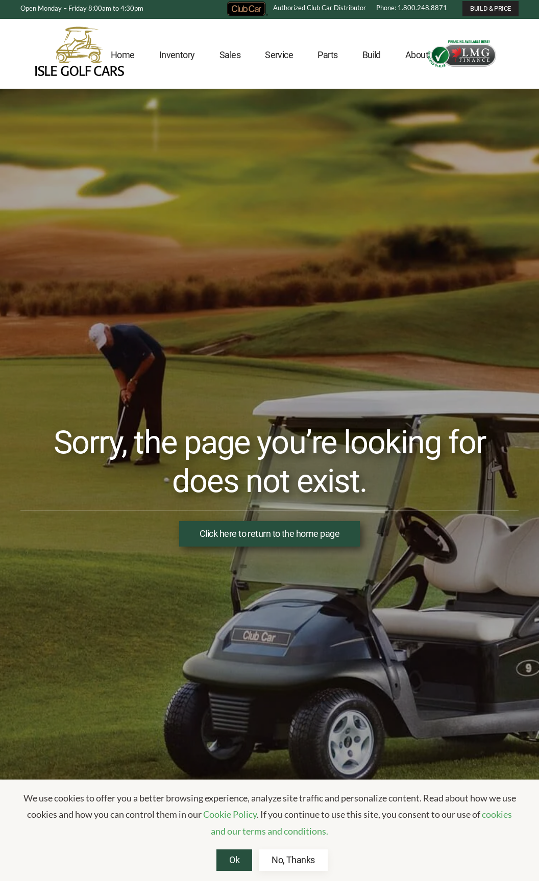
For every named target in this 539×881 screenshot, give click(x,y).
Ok (234, 859)
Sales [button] (229, 54)
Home (123, 54)
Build (371, 54)
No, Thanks (293, 859)
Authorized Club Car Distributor (296, 8)
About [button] (416, 54)
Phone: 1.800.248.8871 (411, 8)
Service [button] (279, 54)
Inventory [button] (177, 54)
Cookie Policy (230, 814)
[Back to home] (80, 55)
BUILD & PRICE (490, 8)
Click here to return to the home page (269, 533)
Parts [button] (327, 54)
